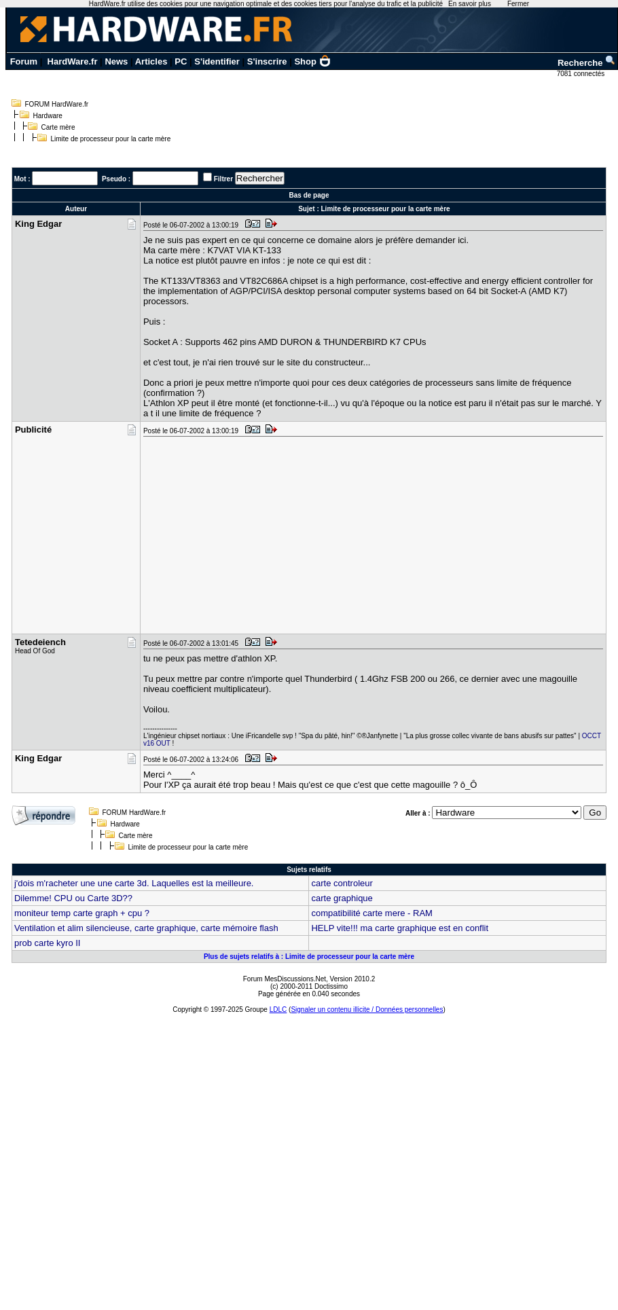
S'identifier (217, 61)
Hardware (47, 116)
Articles (151, 61)
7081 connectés (581, 73)
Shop (312, 61)
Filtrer (223, 179)
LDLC (278, 1009)
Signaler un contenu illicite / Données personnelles (367, 1009)
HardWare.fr (73, 61)
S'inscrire (267, 61)
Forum (23, 61)
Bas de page (309, 195)
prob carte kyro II (47, 943)
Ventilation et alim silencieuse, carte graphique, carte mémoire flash (146, 928)
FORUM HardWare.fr (57, 104)
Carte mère (58, 127)
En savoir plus (469, 3)
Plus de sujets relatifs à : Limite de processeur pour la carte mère (309, 956)
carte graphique (341, 898)
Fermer (518, 3)
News (116, 61)
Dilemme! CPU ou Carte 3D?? (73, 898)
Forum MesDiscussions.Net (284, 979)
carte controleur (341, 883)
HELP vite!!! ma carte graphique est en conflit (399, 928)
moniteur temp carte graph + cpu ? (81, 913)
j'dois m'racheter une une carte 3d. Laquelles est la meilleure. (134, 883)
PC (181, 61)
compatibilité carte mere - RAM (371, 913)
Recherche (587, 63)
